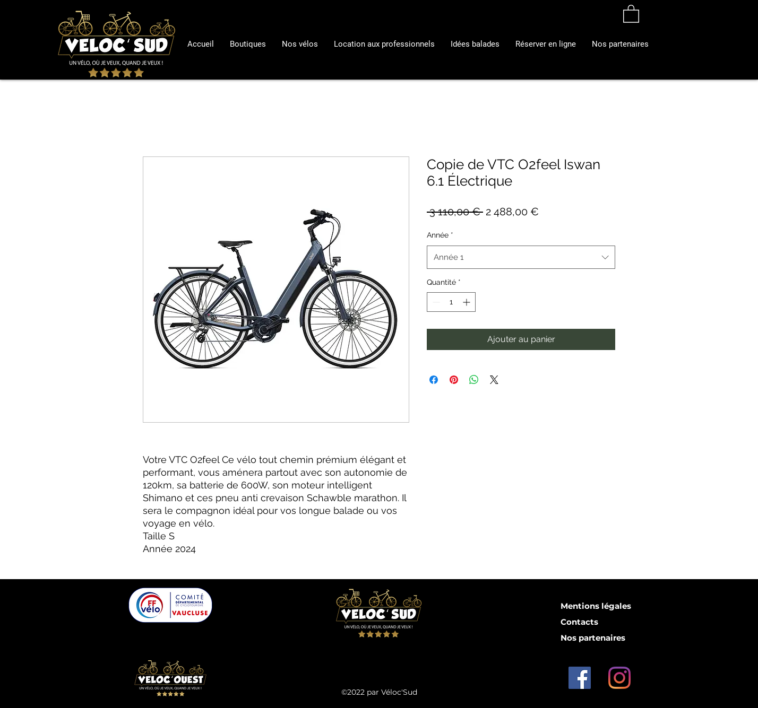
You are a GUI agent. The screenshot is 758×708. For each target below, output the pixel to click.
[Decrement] (435, 302)
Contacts (579, 622)
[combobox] (521, 257)
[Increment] (467, 302)
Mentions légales (596, 606)
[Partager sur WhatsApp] (474, 379)
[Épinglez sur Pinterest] (453, 379)
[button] (384, 44)
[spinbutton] (451, 302)
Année (440, 235)
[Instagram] (619, 678)
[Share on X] (494, 379)
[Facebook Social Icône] (579, 678)
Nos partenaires (593, 638)
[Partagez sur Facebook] (433, 379)
